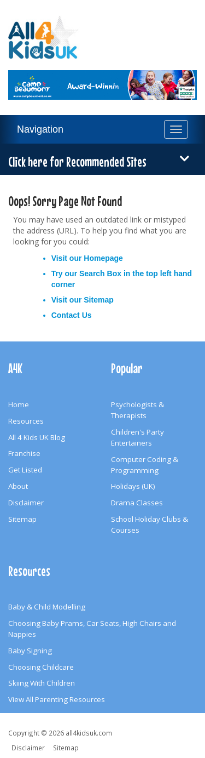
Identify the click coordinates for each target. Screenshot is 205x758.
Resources (26, 421)
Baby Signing (30, 651)
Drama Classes (137, 503)
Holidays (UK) (133, 486)
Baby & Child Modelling (46, 607)
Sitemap (98, 299)
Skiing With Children (41, 683)
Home (18, 404)
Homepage (103, 258)
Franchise (24, 453)
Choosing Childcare (41, 667)
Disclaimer (26, 503)
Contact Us (71, 315)
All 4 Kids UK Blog (36, 437)
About (18, 486)
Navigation (40, 129)
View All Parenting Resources (56, 699)
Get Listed (25, 470)
